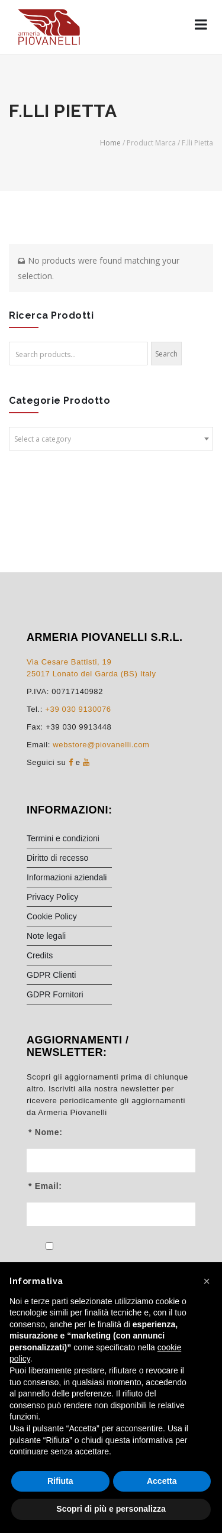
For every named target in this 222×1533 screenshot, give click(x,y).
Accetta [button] (162, 1481)
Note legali (46, 936)
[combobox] (111, 438)
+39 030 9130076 (78, 709)
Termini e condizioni (63, 838)
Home (110, 143)
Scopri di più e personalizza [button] (110, 1508)
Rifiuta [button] (60, 1481)
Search (166, 354)
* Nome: (45, 1132)
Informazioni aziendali (67, 877)
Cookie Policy (52, 916)
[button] (206, 1281)
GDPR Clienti (51, 975)
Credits (40, 955)
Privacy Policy (52, 897)
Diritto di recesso (57, 858)
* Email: (45, 1186)
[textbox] (111, 439)
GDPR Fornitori (55, 994)
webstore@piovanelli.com (101, 744)
